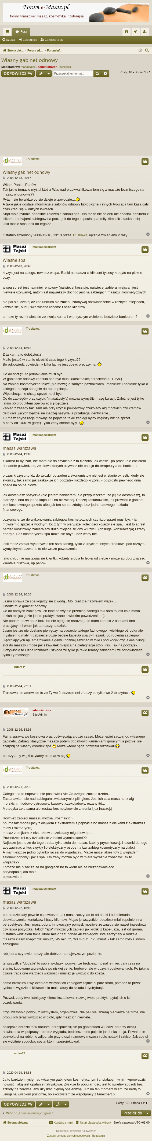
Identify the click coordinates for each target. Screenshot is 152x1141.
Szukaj (10, 39)
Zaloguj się (30, 39)
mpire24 (19, 1053)
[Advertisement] (76, 116)
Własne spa (14, 260)
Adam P (19, 666)
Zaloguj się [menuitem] (137, 33)
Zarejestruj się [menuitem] (146, 33)
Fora (23, 32)
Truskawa (64, 66)
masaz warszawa (19, 448)
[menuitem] (126, 32)
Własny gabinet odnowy (29, 60)
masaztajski (28, 66)
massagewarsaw (44, 246)
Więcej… (8, 33)
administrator (47, 66)
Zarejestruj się (54, 39)
